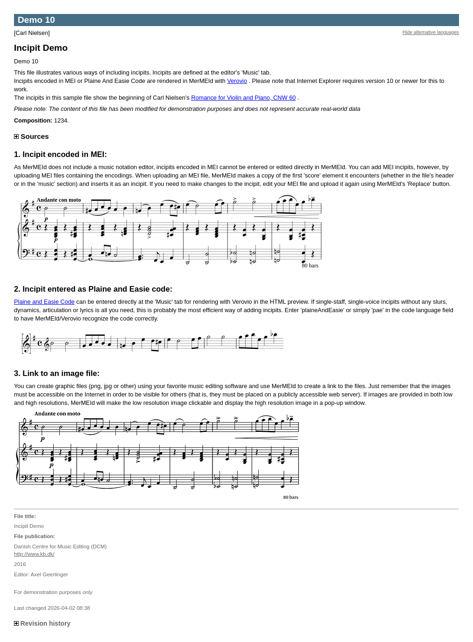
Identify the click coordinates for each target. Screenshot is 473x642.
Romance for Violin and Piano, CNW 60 (243, 97)
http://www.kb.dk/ (34, 554)
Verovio (237, 80)
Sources (31, 136)
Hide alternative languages (431, 32)
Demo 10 (36, 20)
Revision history (42, 623)
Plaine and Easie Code (44, 301)
